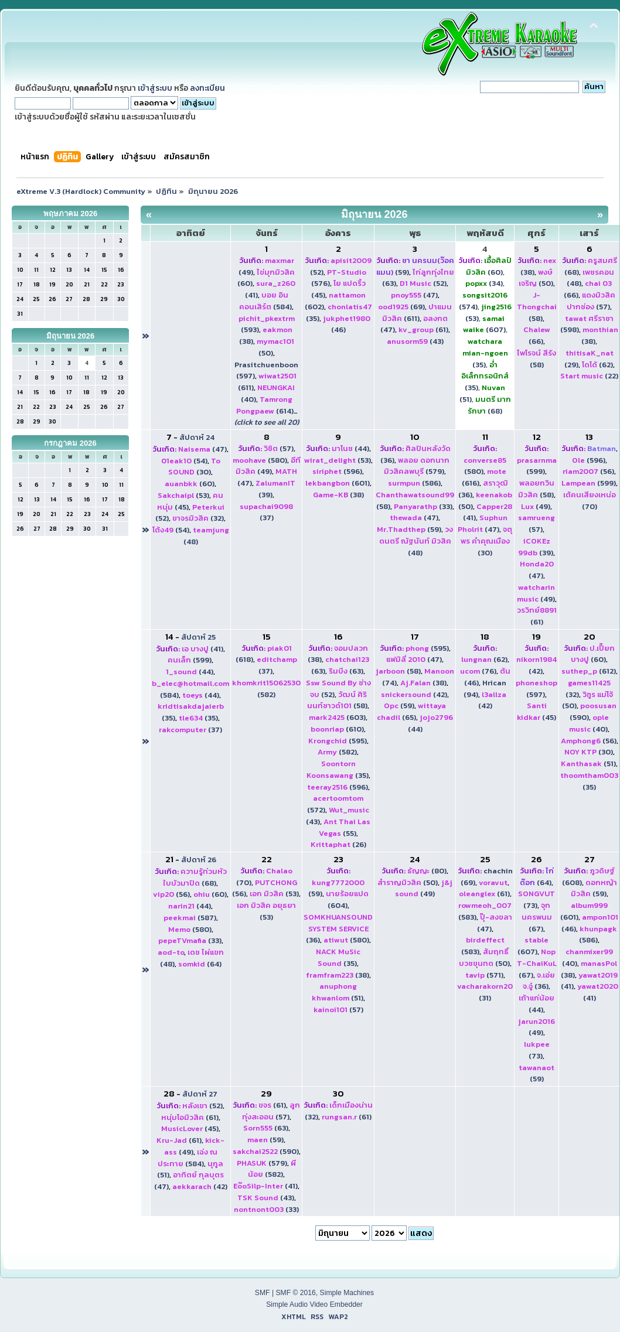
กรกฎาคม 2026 (70, 443)
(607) (484, 324)
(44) (350, 448)
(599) (537, 466)
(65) (411, 711)
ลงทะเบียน (207, 88)
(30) (194, 466)
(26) (338, 844)
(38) (338, 494)
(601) (337, 483)
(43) (415, 341)
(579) (416, 466)
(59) (409, 529)
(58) (537, 306)
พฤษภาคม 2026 (70, 213)
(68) (489, 405)
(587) (189, 917)
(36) (338, 928)
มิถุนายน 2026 (70, 336)
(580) (260, 460)
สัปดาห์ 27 (199, 1093)
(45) (536, 711)
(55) (345, 827)
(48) (416, 541)
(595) (337, 740)
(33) (423, 506)
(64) (200, 963)
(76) (478, 671)
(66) (536, 335)
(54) (184, 460)
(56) (588, 471)
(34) (484, 283)
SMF (262, 1293)
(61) (423, 329)
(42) (414, 694)
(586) (414, 483)
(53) (183, 495)
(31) (485, 992)
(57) (591, 300)
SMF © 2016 (295, 1293)
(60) (489, 266)
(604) (347, 899)
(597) (536, 688)
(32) (198, 518)
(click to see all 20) (266, 422)
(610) (337, 729)
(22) (589, 375)
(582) (266, 688)
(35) (485, 353)
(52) (423, 283)
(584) (265, 300)
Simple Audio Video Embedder (314, 1304)
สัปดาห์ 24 (196, 437)
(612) (588, 671)
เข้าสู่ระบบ (155, 88)
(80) (427, 870)
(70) (589, 500)
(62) (597, 364)
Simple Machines (347, 1293)
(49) (268, 466)
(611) (417, 312)
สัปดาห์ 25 (198, 637)
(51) (588, 763)
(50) (536, 278)
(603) (337, 717)
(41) (202, 648)
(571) (484, 975)
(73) (536, 899)
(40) (589, 723)
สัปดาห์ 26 (198, 859)
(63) (346, 671)
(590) (266, 1151)
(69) (401, 306)
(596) (337, 471)
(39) (535, 546)
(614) (265, 405)
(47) (414, 294)
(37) (266, 512)
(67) (537, 917)
